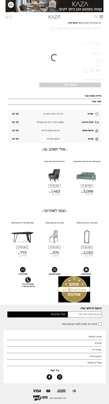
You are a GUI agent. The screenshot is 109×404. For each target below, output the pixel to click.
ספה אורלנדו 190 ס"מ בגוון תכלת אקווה (86, 161)
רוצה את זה (87, 186)
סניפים (98, 343)
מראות (81, 23)
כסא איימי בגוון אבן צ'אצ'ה (54, 223)
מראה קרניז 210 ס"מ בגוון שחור (87, 223)
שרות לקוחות (95, 337)
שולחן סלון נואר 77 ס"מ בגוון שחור (22, 223)
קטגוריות (96, 350)
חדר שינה (89, 23)
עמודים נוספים (94, 363)
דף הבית (97, 23)
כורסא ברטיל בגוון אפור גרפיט (54, 161)
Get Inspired (95, 356)
